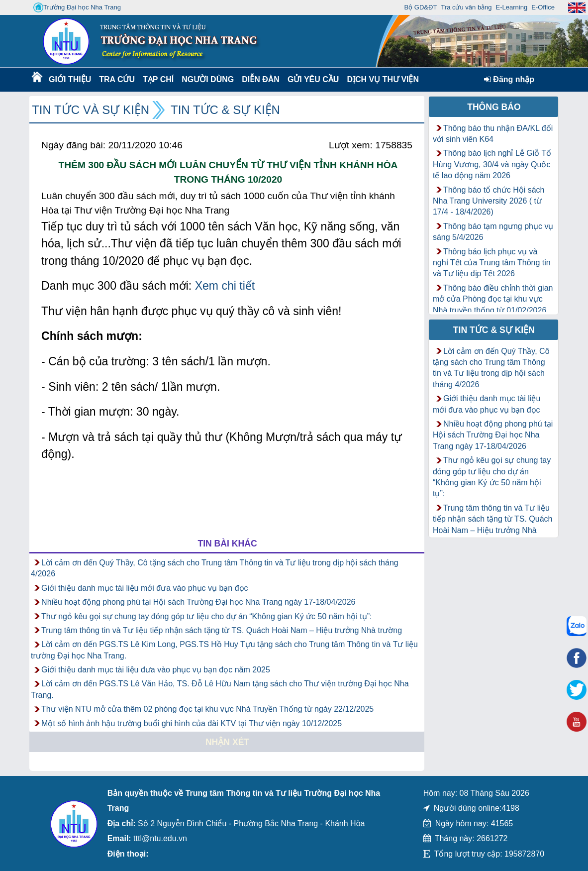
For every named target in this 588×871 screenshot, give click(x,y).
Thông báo (494, 107)
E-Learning (512, 7)
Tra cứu (116, 79)
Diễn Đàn (261, 79)
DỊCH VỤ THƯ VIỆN (381, 79)
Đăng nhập (509, 79)
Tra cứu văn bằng (466, 7)
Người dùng (207, 79)
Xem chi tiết (225, 285)
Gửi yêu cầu (313, 79)
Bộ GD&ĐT (420, 7)
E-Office (543, 7)
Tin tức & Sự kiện (225, 109)
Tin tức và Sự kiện (90, 109)
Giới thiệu (69, 79)
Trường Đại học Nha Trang (77, 7)
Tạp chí (158, 79)
